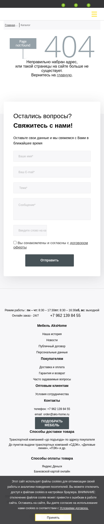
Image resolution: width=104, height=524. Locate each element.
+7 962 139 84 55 (65, 315)
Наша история (52, 334)
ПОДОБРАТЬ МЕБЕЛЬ (52, 423)
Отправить (49, 260)
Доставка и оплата (52, 367)
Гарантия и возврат (52, 373)
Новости (52, 340)
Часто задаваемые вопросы (52, 379)
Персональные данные (52, 352)
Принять (53, 517)
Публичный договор (52, 346)
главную (64, 75)
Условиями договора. (74, 508)
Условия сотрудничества (52, 394)
